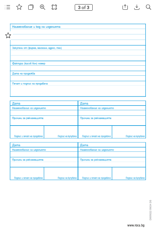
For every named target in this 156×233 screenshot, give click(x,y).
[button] (7, 7)
